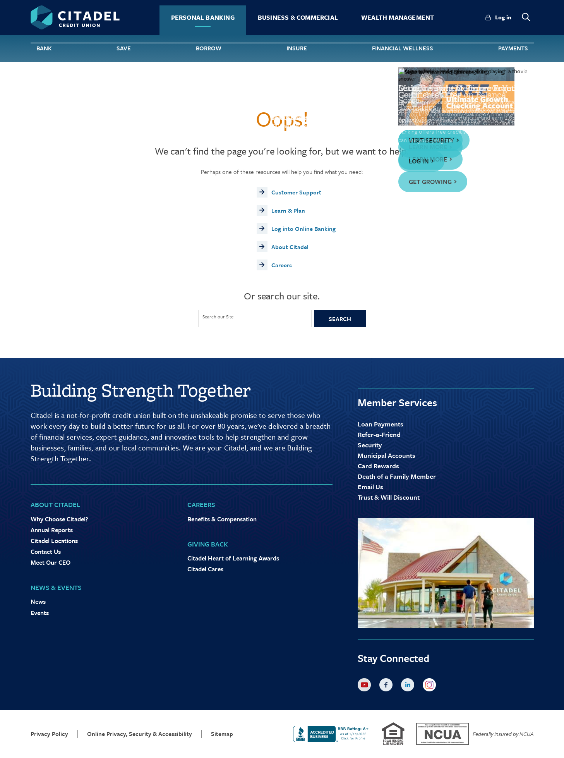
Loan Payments (380, 424)
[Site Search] (255, 318)
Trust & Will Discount (389, 497)
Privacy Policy (49, 733)
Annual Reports (52, 530)
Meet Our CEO (50, 562)
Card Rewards (378, 466)
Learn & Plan (288, 210)
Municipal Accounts (386, 455)
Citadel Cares (205, 569)
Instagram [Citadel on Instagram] (431, 686)
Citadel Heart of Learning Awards (233, 558)
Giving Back (207, 544)
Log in (503, 17)
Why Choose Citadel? (59, 519)
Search (340, 319)
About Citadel (290, 246)
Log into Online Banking (303, 228)
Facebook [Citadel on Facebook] (387, 686)
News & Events (56, 587)
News (38, 601)
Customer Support (296, 192)
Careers (281, 265)
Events (40, 612)
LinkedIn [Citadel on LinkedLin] (409, 686)
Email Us (370, 487)
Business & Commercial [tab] (298, 17)
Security (370, 445)
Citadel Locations (54, 540)
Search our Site (217, 317)
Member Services (397, 402)
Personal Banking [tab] (203, 17)
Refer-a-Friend (379, 434)
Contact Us (46, 551)
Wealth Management (397, 17)
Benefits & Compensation (222, 519)
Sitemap (222, 733)
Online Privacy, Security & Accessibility (139, 733)
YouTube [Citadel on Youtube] (366, 686)
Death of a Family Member (397, 476)
